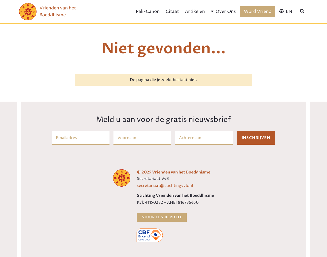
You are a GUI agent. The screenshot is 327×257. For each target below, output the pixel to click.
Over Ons (223, 11)
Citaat (172, 11)
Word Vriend (257, 11)
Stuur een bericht (162, 217)
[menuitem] (285, 11)
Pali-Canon (148, 11)
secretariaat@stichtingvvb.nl (165, 185)
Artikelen (195, 11)
